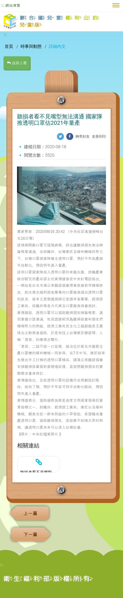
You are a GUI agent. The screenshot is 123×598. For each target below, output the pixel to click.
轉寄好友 (83, 136)
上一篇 (30, 513)
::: (2, 6)
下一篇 (30, 534)
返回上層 (17, 63)
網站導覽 (12, 6)
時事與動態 (31, 46)
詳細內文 (57, 46)
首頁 (9, 46)
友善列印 (99, 136)
